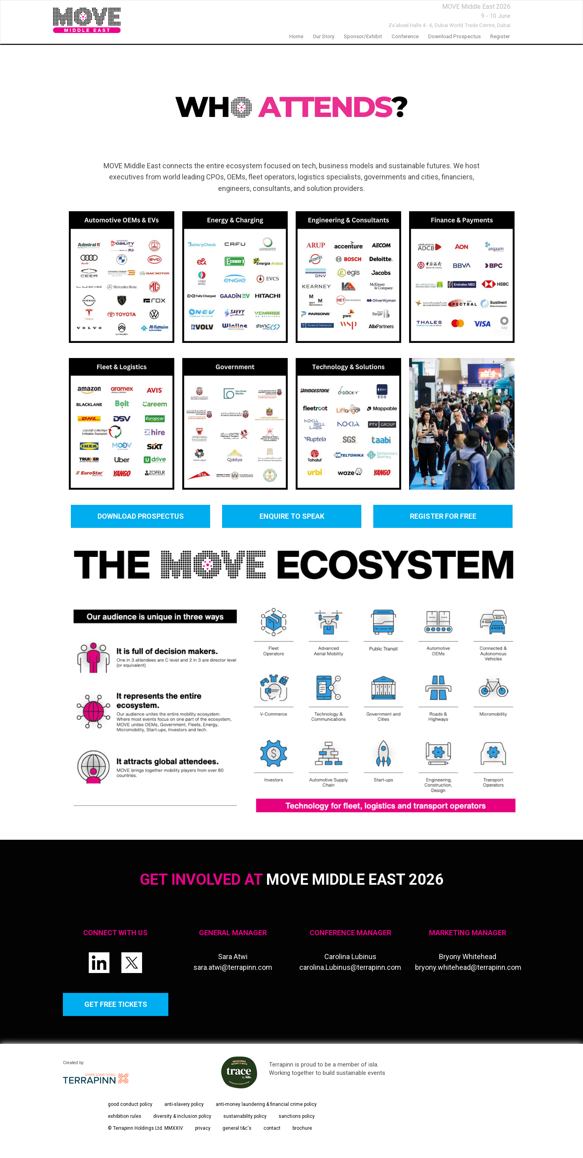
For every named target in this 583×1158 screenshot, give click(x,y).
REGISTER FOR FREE (442, 516)
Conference (405, 36)
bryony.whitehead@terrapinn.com (468, 967)
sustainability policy (245, 1116)
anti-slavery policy (184, 1104)
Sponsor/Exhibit (363, 36)
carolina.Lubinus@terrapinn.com (350, 967)
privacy (203, 1128)
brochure (302, 1128)
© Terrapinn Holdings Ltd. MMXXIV (145, 1128)
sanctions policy (297, 1116)
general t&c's (237, 1128)
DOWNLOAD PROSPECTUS (140, 516)
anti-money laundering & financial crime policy (266, 1104)
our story (323, 36)
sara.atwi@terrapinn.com (232, 967)
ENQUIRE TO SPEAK (291, 516)
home (296, 36)
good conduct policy (130, 1104)
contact (272, 1128)
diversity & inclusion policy (182, 1116)
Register (500, 36)
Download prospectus (454, 36)
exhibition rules (124, 1116)
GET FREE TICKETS (115, 1004)
